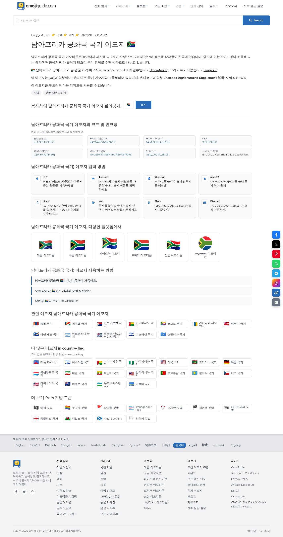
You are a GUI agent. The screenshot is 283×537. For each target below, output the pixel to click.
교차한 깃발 (171, 407)
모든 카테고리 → (110, 514)
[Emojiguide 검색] (128, 20)
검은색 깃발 (203, 407)
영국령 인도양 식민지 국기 (109, 335)
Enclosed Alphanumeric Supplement (225, 154)
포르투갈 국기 (172, 373)
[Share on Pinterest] (276, 254)
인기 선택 (196, 6)
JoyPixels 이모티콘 (156, 502)
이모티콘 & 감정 (67, 496)
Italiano (81, 445)
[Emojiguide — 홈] (16, 464)
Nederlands (98, 445)
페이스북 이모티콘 (155, 479)
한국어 (179, 445)
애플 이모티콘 (153, 467)
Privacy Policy (239, 479)
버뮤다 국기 (235, 323)
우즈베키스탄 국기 (109, 385)
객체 (59, 479)
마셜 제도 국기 (46, 334)
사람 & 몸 (106, 467)
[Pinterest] (32, 492)
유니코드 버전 (196, 485)
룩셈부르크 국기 (45, 374)
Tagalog (236, 445)
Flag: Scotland (109, 418)
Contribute (238, 467)
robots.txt (265, 531)
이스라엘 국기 (141, 334)
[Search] (256, 20)
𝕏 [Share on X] (276, 244)
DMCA (235, 490)
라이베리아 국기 (45, 385)
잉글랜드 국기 (45, 418)
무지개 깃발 (76, 407)
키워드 (191, 473)
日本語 (166, 445)
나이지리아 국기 (141, 363)
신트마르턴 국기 (109, 324)
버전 (180, 6)
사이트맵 (251, 531)
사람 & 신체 (64, 467)
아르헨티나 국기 (77, 335)
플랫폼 (142, 6)
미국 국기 (169, 362)
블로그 (214, 6)
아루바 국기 (140, 384)
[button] (57, 140)
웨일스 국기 (76, 418)
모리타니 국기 (204, 362)
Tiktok (147, 508)
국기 (71, 35)
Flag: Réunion (45, 362)
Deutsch (50, 445)
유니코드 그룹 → (67, 514)
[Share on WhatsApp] (276, 264)
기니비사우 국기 (141, 324)
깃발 (59, 35)
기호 (59, 485)
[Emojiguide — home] (36, 6)
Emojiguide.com (40, 35)
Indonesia (219, 445)
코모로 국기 (171, 323)
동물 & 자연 (64, 502)
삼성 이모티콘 (153, 496)
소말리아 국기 (172, 334)
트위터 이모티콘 (154, 490)
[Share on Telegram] (276, 273)
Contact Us (238, 496)
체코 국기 (233, 373)
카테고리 (123, 6)
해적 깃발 (42, 407)
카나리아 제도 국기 (204, 324)
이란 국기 (74, 373)
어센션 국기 (76, 384)
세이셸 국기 (76, 323)
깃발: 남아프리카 (55, 93)
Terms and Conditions (245, 473)
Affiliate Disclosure (243, 485)
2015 (242, 78)
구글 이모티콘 (153, 473)
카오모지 (231, 6)
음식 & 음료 (64, 508)
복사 (143, 105)
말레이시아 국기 (141, 374)
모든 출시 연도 (196, 479)
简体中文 (151, 445)
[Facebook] (16, 492)
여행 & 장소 (64, 490)
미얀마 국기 (108, 373)
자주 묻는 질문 (253, 6)
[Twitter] (24, 492)
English (19, 445)
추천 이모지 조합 (198, 467)
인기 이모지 (194, 490)
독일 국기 (233, 362)
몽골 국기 (42, 323)
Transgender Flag (140, 408)
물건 (103, 473)
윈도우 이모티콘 (154, 485)
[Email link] (276, 302)
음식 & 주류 (107, 508)
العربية (193, 445)
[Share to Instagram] (276, 283)
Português (117, 445)
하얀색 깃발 (140, 418)
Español (35, 445)
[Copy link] (276, 293)
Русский (135, 445)
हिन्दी (205, 445)
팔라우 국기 (203, 373)
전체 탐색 (101, 6)
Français (66, 445)
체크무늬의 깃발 (236, 408)
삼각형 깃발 (108, 407)
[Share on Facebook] (276, 235)
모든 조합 (161, 6)
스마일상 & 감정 (110, 496)
